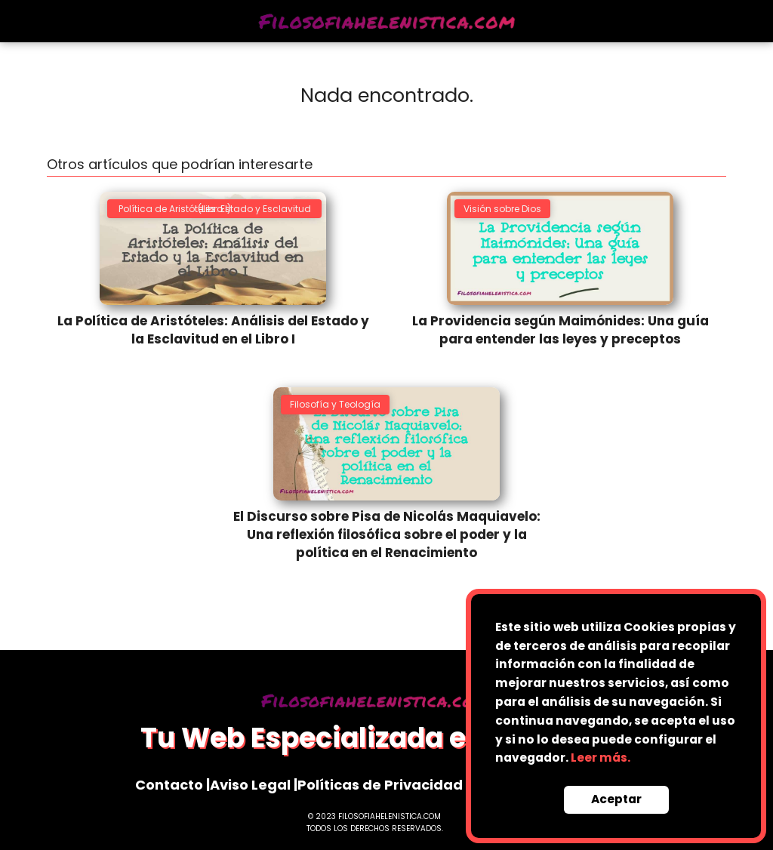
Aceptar (616, 799)
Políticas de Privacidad (380, 784)
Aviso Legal (250, 784)
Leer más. (600, 757)
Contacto (169, 784)
